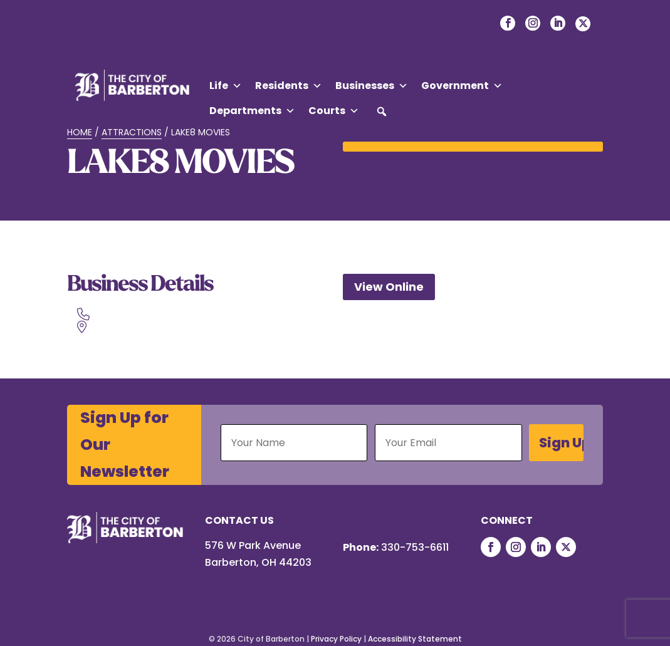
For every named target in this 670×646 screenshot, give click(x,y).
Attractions (132, 132)
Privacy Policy (336, 638)
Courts (333, 110)
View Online (389, 286)
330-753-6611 (415, 547)
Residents (288, 85)
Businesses (371, 85)
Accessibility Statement (415, 638)
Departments (252, 110)
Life (225, 85)
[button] (381, 111)
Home (79, 132)
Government (462, 85)
